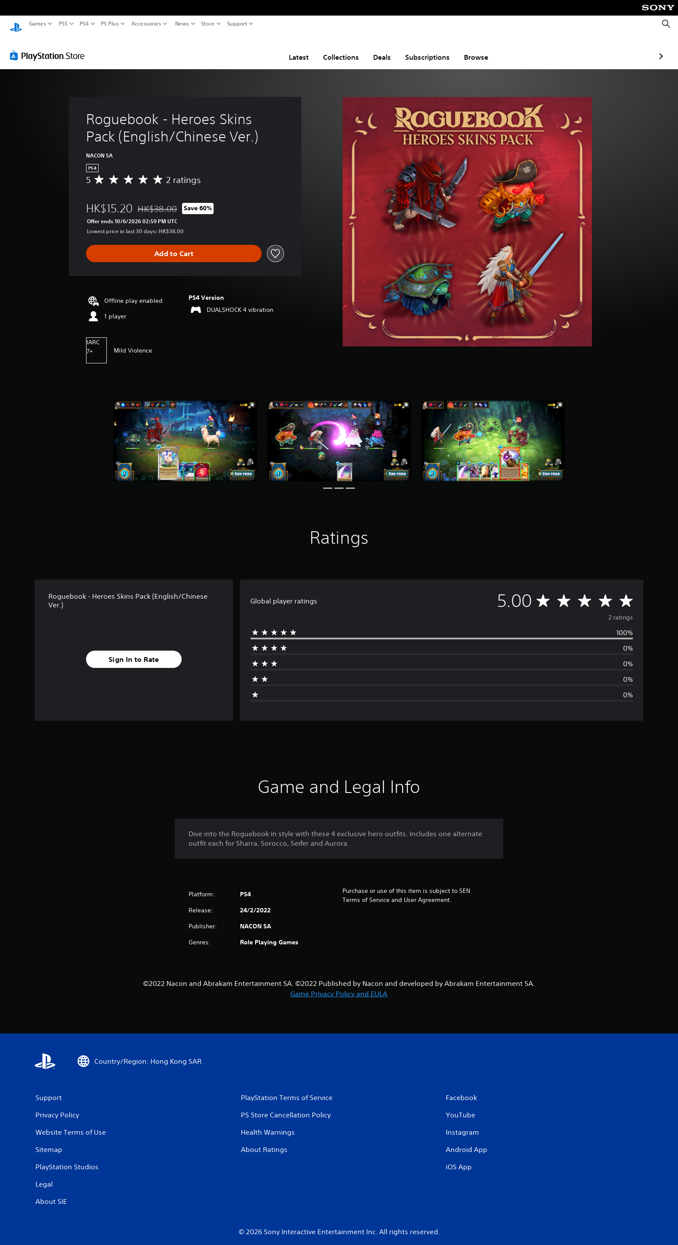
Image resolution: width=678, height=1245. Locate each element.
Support (237, 23)
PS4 (84, 23)
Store (208, 23)
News (182, 23)
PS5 (63, 23)
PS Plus (110, 23)
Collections (290, 49)
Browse (425, 49)
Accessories (146, 23)
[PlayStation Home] (16, 24)
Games (37, 23)
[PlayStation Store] (49, 47)
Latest (248, 49)
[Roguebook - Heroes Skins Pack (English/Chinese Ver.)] (185, 432)
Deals (331, 49)
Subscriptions (377, 49)
